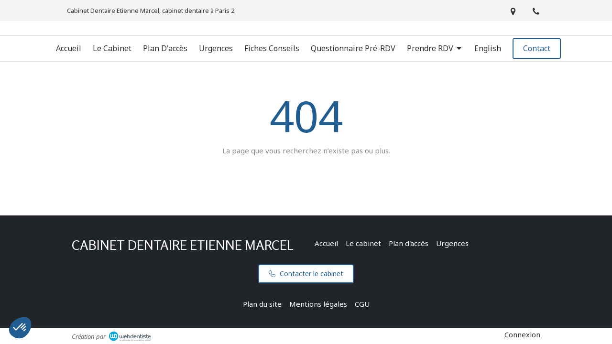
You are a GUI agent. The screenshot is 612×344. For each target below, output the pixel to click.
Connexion (522, 334)
